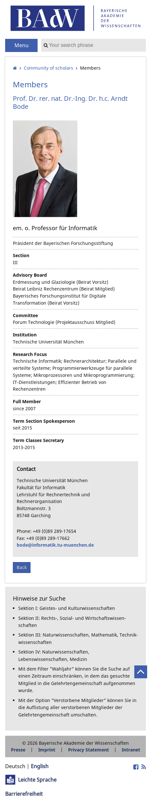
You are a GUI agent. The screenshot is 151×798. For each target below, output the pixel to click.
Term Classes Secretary (38, 440)
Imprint (46, 750)
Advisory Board (30, 275)
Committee (25, 315)
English (40, 766)
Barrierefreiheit (24, 793)
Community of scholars (48, 68)
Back (22, 567)
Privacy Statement (88, 750)
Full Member (27, 401)
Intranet (131, 750)
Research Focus (30, 354)
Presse (18, 750)
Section (21, 255)
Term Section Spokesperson (44, 421)
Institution (25, 335)
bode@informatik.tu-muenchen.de (55, 545)
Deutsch (15, 766)
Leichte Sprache (37, 779)
